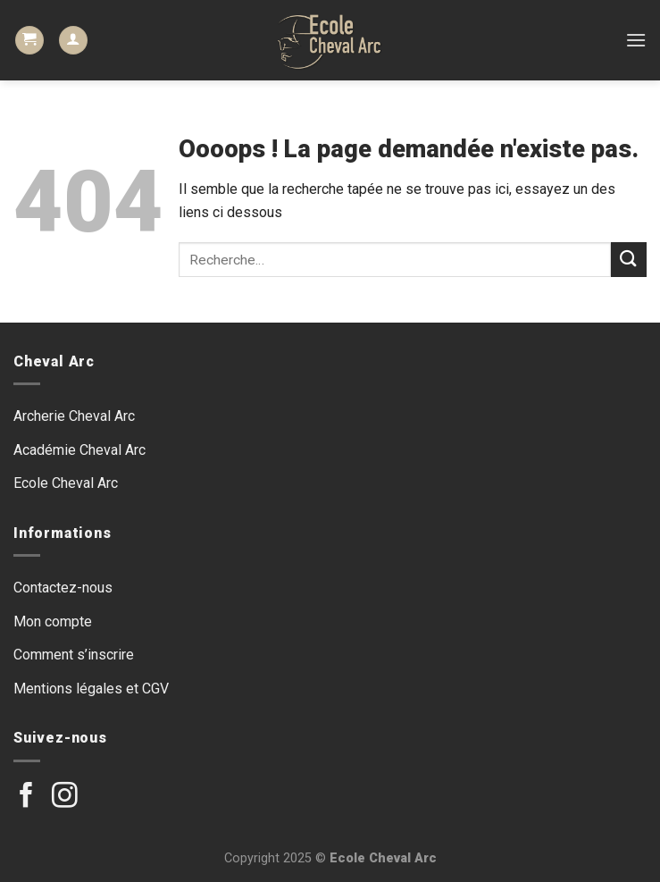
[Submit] (629, 259)
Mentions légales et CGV (91, 688)
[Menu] (636, 40)
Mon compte (52, 621)
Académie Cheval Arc (79, 449)
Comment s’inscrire (73, 654)
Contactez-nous (63, 587)
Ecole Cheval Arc (65, 483)
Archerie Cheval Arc (74, 415)
